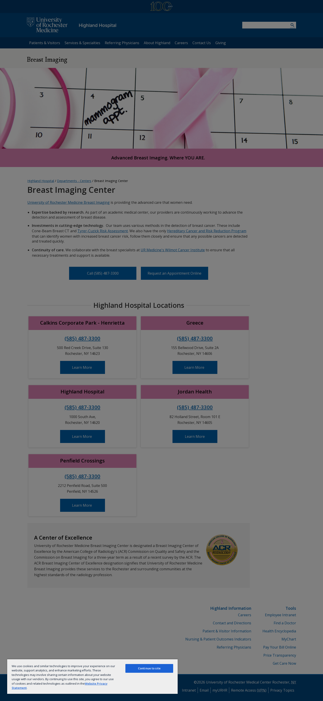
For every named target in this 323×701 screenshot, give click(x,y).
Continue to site (149, 668)
